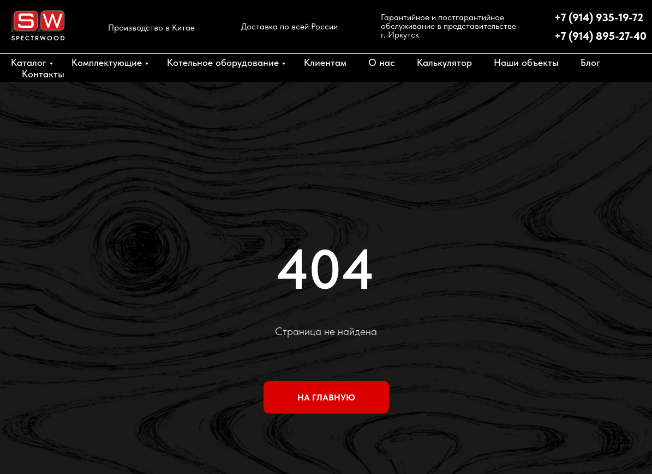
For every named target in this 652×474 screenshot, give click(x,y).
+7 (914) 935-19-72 (598, 17)
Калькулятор (444, 62)
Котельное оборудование (223, 62)
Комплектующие (106, 62)
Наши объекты (526, 62)
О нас (381, 62)
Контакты (43, 74)
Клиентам (325, 62)
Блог (590, 62)
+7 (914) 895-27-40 (600, 35)
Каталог (28, 62)
